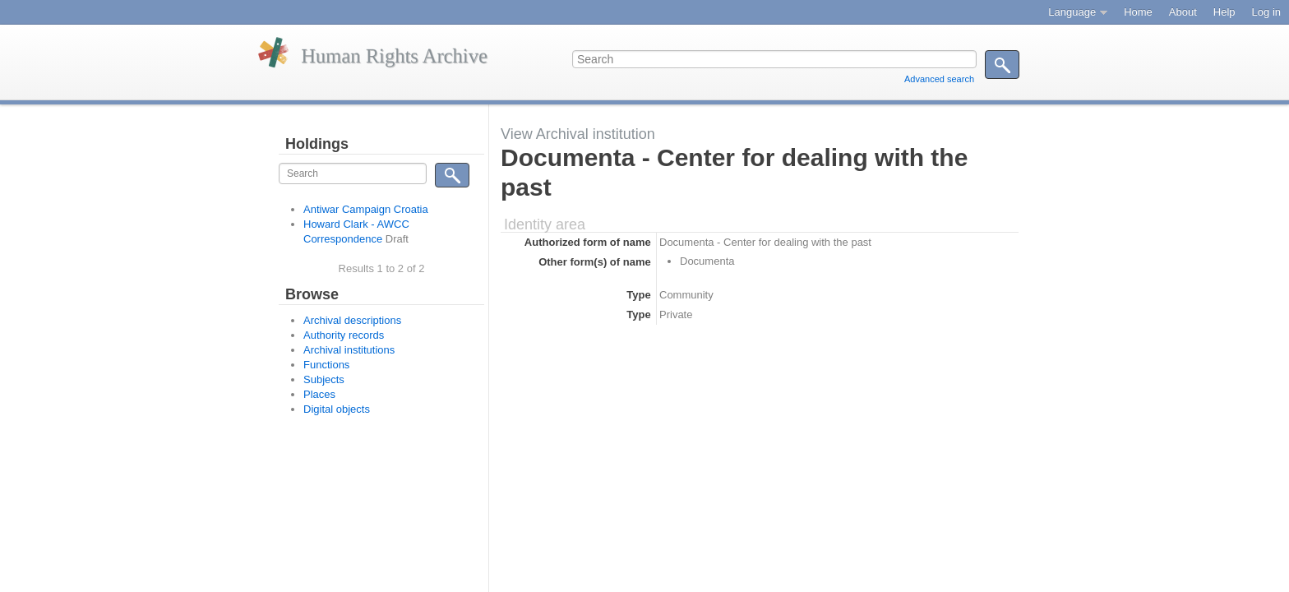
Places (319, 394)
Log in (1266, 12)
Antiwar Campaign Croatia (365, 209)
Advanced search (939, 79)
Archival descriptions (352, 320)
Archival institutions (349, 350)
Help (1224, 12)
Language (1072, 12)
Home (1138, 12)
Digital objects (336, 409)
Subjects (323, 379)
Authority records (343, 335)
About (1183, 12)
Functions (326, 364)
